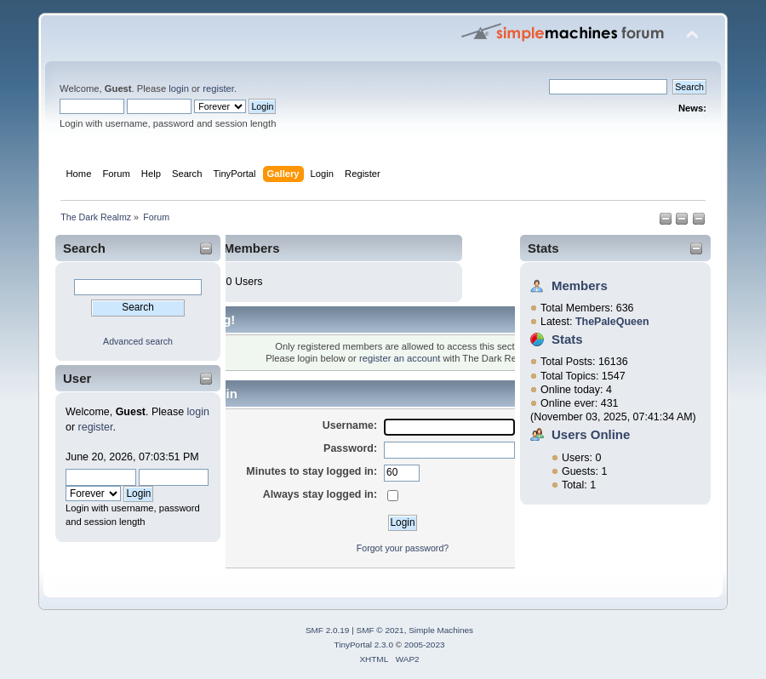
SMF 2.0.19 (328, 630)
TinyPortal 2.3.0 (363, 644)
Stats (543, 248)
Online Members (229, 248)
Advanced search (138, 341)
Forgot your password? (403, 548)
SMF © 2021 (380, 630)
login (179, 88)
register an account (399, 358)
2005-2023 (424, 644)
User (77, 378)
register (218, 88)
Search (84, 248)
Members (580, 285)
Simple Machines (441, 630)
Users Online (591, 434)
